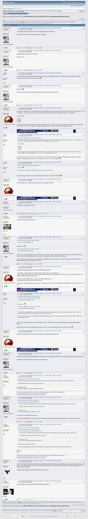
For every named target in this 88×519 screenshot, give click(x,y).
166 (17, 23)
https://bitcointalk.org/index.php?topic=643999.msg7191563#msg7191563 (32, 393)
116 (66, 21)
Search (14, 13)
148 (55, 22)
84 (12, 21)
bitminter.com (21, 47)
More (26, 13)
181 (46, 23)
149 (57, 22)
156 (70, 22)
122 (3, 22)
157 (72, 22)
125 (9, 22)
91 (22, 21)
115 (64, 21)
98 (31, 21)
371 (51, 23)
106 (46, 21)
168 (21, 23)
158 (74, 22)
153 (64, 22)
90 (20, 21)
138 (35, 22)
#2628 (83, 179)
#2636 (83, 376)
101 (37, 21)
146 (51, 22)
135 (29, 22)
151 (61, 22)
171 (27, 23)
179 (42, 23)
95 (27, 21)
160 (5, 23)
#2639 (83, 461)
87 (16, 21)
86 (14, 21)
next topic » (83, 505)
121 (76, 21)
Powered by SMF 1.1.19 (36, 516)
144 (47, 22)
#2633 (83, 293)
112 (58, 21)
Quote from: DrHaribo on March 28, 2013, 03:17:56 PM (28, 427)
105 (44, 21)
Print (83, 23)
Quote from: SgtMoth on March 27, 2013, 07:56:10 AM (28, 249)
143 (45, 22)
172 (29, 23)
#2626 (83, 135)
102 (39, 21)
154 (66, 22)
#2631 (83, 237)
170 (25, 23)
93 (24, 21)
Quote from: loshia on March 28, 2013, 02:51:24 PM (27, 400)
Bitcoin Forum (6, 16)
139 (37, 22)
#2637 (83, 397)
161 (7, 23)
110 (54, 21)
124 (7, 22)
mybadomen (6, 460)
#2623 (83, 73)
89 (19, 21)
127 (13, 22)
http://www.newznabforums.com (43, 213)
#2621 (83, 28)
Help (10, 13)
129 (17, 22)
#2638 (83, 425)
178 (41, 23)
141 (41, 22)
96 (28, 21)
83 (10, 21)
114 (62, 21)
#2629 (83, 202)
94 (26, 21)
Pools (20, 16)
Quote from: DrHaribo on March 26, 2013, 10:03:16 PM (28, 165)
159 (3, 23)
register (20, 8)
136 (31, 22)
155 (68, 22)
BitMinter (18, 499)
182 (48, 23)
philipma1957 (6, 108)
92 (23, 21)
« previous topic (75, 505)
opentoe (5, 201)
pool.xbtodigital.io (35, 47)
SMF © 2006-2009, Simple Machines (49, 516)
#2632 (83, 267)
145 (49, 22)
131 (21, 22)
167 (19, 23)
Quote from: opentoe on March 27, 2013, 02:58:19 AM (28, 240)
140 (39, 22)
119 (72, 21)
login (16, 8)
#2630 (83, 216)
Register (22, 13)
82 (9, 21)
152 (63, 22)
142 (43, 22)
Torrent (22, 11)
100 (35, 21)
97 (30, 21)
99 (33, 21)
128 (15, 22)
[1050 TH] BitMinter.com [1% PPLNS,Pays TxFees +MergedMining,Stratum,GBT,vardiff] (46, 16)
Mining (16, 16)
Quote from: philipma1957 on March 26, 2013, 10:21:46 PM (29, 138)
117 (68, 21)
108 (50, 21)
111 (56, 21)
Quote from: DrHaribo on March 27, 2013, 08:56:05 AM (28, 296)
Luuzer (5, 73)
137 (33, 22)
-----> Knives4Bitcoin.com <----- (28, 499)
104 (42, 21)
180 (44, 23)
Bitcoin (12, 16)
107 (48, 21)
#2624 (83, 86)
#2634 (83, 331)
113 (60, 21)
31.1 (19, 11)
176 (37, 23)
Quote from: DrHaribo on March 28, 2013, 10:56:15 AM (28, 378)
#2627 (83, 162)
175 (35, 23)
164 (13, 23)
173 (31, 23)
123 (5, 22)
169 (23, 23)
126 (11, 22)
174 (33, 23)
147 (53, 22)
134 (27, 22)
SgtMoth (5, 216)
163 (11, 23)
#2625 (83, 108)
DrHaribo (5, 28)
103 (41, 21)
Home (6, 13)
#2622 (83, 51)
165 (15, 23)
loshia (5, 375)
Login (18, 13)
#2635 (83, 353)
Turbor (5, 481)
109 (52, 21)
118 (70, 21)
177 (39, 23)
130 (19, 22)
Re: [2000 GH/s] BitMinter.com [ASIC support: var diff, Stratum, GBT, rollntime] (40, 28)
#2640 (83, 481)
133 (25, 22)
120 (74, 21)
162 (9, 23)
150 (59, 22)
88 (17, 21)
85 (13, 21)
